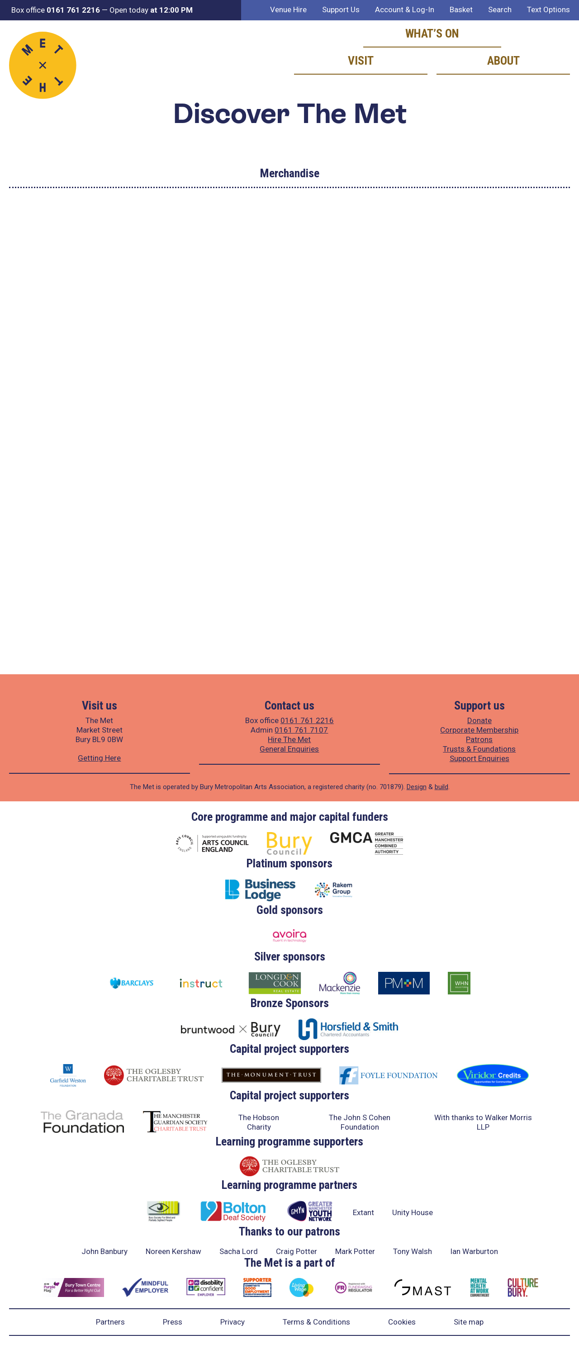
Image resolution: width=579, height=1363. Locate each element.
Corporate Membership (479, 729)
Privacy (232, 1321)
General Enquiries (289, 748)
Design (417, 787)
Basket (461, 9)
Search (500, 9)
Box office (55, 9)
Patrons (479, 739)
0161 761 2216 (307, 720)
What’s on (432, 33)
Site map (469, 1321)
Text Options (548, 9)
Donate (479, 720)
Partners (110, 1321)
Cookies (402, 1321)
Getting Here (99, 757)
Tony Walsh (412, 1251)
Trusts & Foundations (479, 748)
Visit (361, 60)
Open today (151, 9)
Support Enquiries (479, 758)
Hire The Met (289, 739)
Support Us (341, 9)
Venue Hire (288, 9)
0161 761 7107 (301, 729)
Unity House (412, 1212)
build (441, 787)
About (503, 60)
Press (172, 1321)
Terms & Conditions (316, 1321)
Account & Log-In (404, 9)
